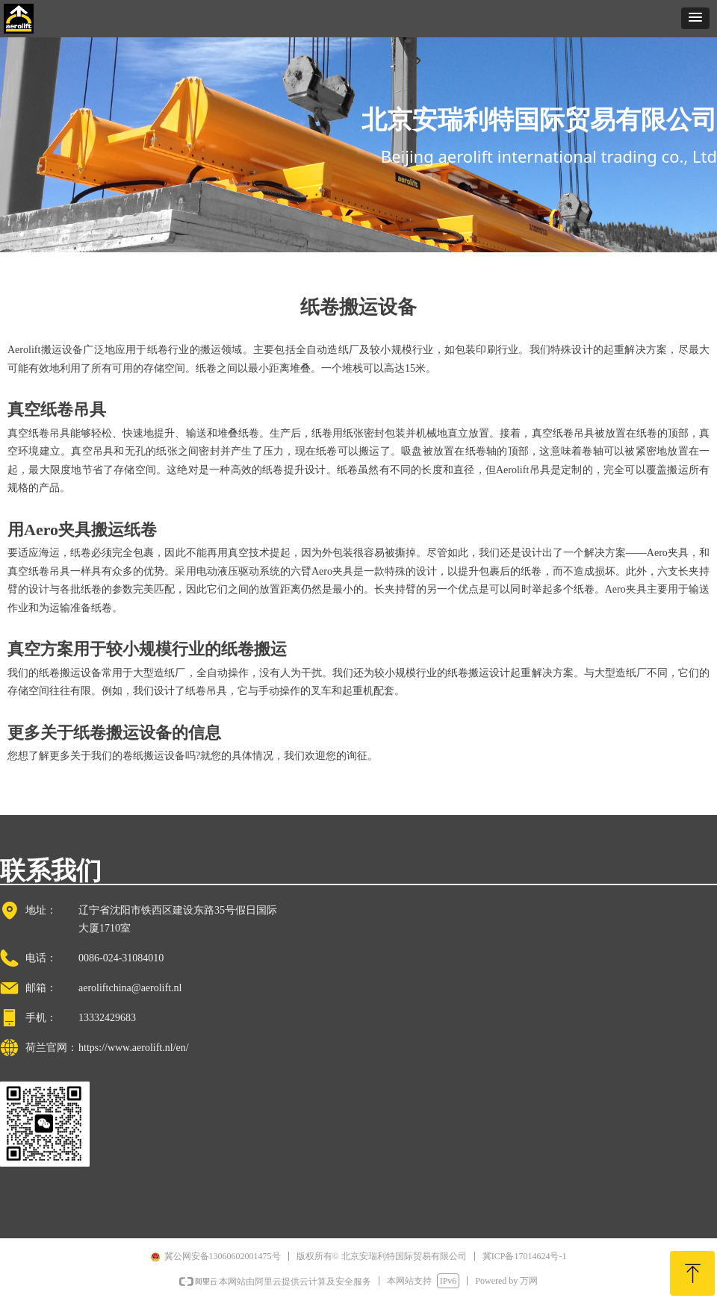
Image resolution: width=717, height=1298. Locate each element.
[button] (695, 18)
